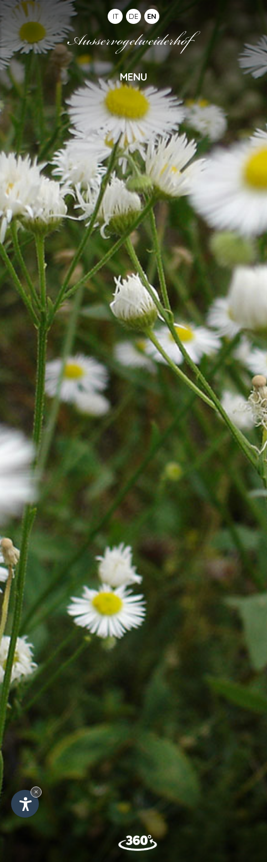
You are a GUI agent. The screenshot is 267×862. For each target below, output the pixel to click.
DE (133, 16)
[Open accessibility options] (25, 804)
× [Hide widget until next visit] (36, 792)
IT (115, 16)
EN (152, 16)
